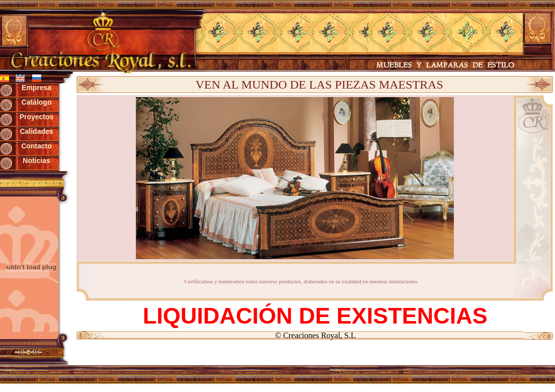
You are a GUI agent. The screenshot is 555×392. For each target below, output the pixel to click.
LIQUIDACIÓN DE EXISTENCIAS (315, 316)
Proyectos (37, 117)
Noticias (36, 160)
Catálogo (37, 102)
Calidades (36, 131)
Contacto (36, 146)
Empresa (36, 88)
